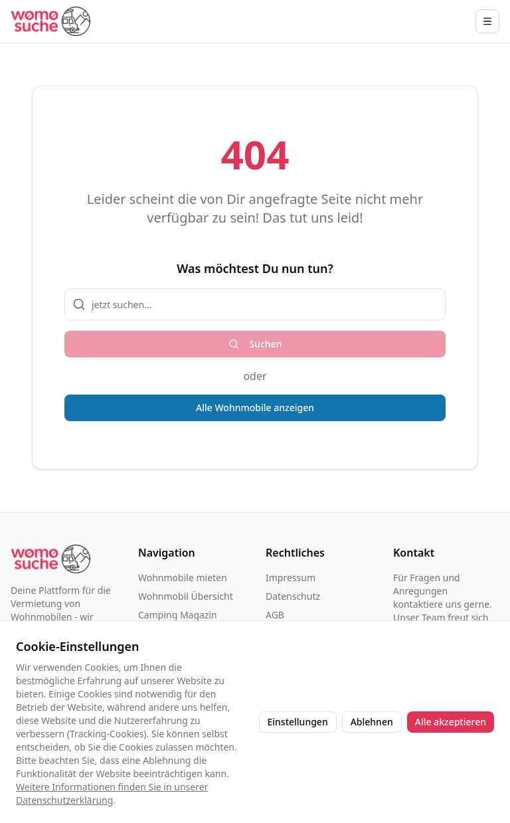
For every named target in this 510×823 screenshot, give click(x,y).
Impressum (290, 577)
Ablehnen (372, 721)
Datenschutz (293, 596)
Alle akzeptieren (450, 721)
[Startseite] (50, 21)
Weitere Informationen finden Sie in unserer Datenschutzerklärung (112, 793)
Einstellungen (298, 721)
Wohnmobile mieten (182, 577)
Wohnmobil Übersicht (185, 596)
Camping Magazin (177, 614)
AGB (275, 614)
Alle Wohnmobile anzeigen (255, 407)
